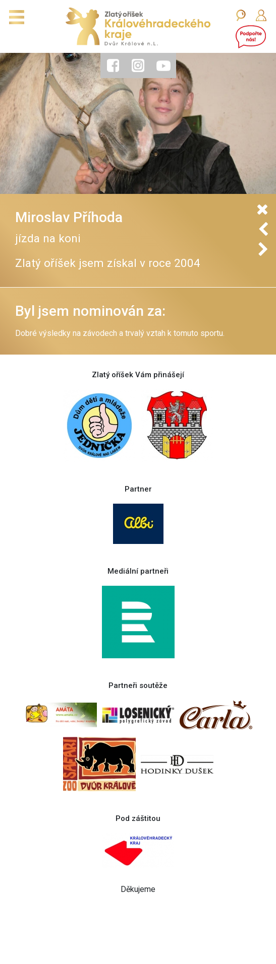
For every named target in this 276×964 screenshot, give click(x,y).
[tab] (113, 65)
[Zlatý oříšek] (138, 26)
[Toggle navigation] (17, 17)
